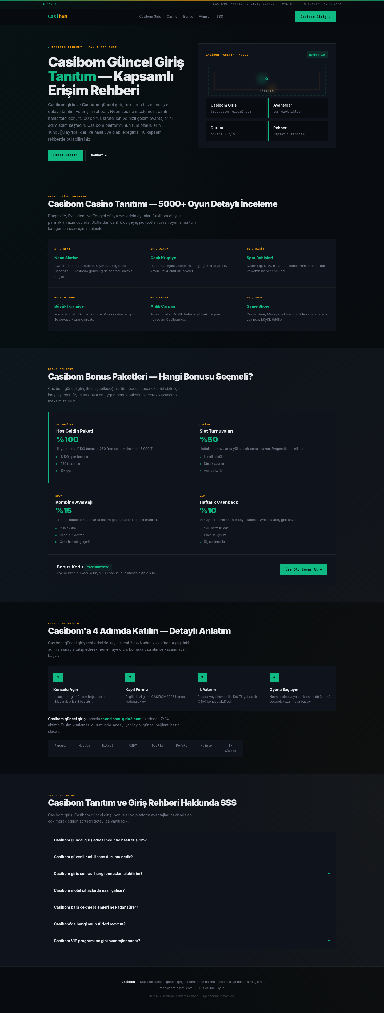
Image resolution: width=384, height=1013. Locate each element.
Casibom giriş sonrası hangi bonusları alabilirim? (98, 873)
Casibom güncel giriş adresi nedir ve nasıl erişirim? (100, 840)
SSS (220, 16)
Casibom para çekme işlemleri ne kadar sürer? (96, 907)
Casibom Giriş (150, 16)
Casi (57, 17)
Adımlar (205, 16)
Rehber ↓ (99, 155)
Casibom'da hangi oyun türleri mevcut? (90, 924)
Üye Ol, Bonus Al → (304, 569)
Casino (172, 16)
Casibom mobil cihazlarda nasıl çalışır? (89, 890)
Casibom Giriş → (316, 17)
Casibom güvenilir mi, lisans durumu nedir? (93, 857)
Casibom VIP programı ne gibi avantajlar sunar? (97, 940)
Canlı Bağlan (65, 155)
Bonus (188, 16)
